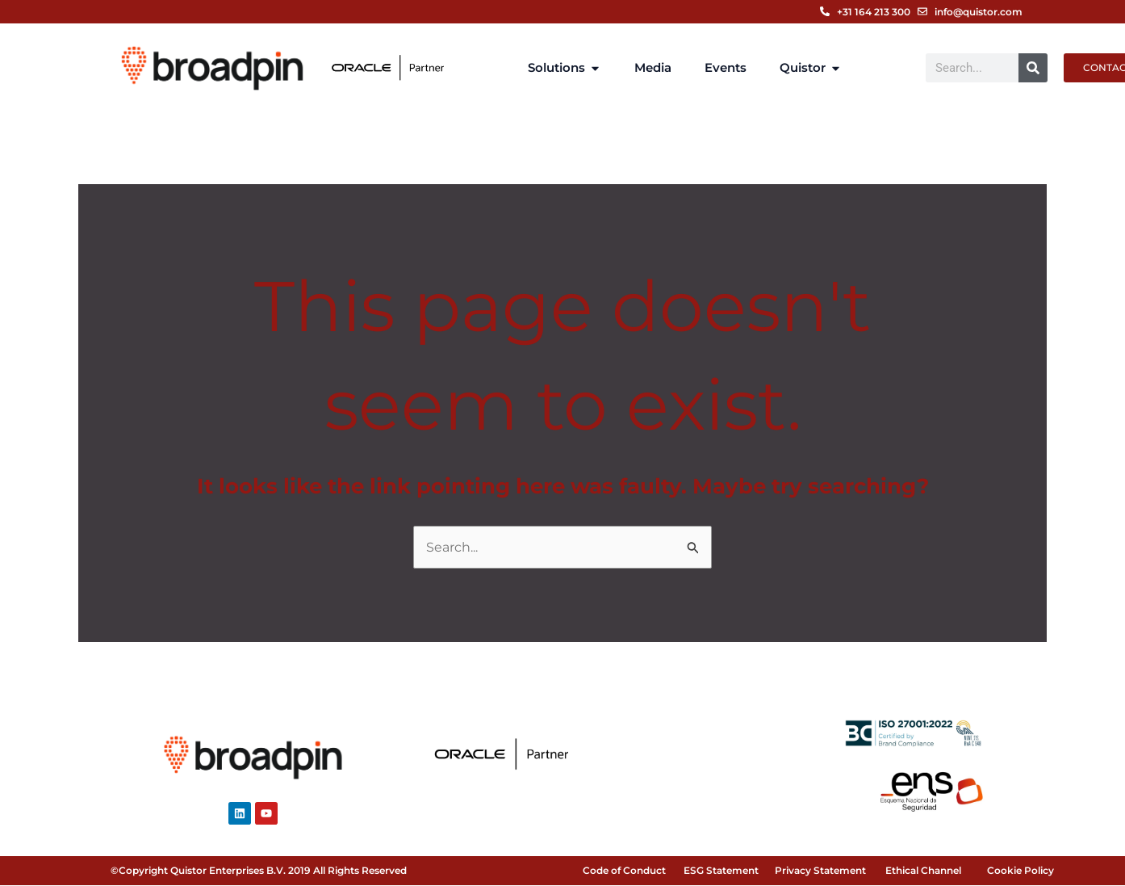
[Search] (1033, 67)
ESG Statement (721, 872)
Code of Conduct (624, 872)
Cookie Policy (1020, 872)
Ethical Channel (923, 872)
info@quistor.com (979, 12)
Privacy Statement (820, 872)
